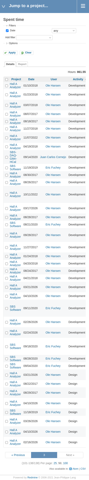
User (54, 79)
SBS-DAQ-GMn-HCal (13, 157)
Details (10, 64)
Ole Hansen (53, 85)
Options (13, 43)
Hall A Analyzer (15, 85)
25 (55, 463)
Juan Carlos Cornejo (53, 157)
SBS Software (15, 167)
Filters (12, 25)
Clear (28, 52)
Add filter (10, 37)
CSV (83, 468)
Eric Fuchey (53, 167)
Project (16, 79)
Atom (75, 468)
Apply (12, 52)
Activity (78, 79)
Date (12, 30)
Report (22, 64)
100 (65, 463)
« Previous (18, 455)
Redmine (32, 477)
